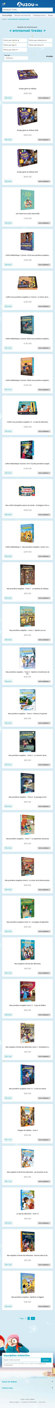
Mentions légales (14, 1402)
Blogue (50, 15)
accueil (4, 19)
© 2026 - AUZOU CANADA (27, 1399)
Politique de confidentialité (29, 1402)
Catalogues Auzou (39, 15)
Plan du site (42, 1402)
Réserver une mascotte (23, 15)
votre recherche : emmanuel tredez (18, 19)
